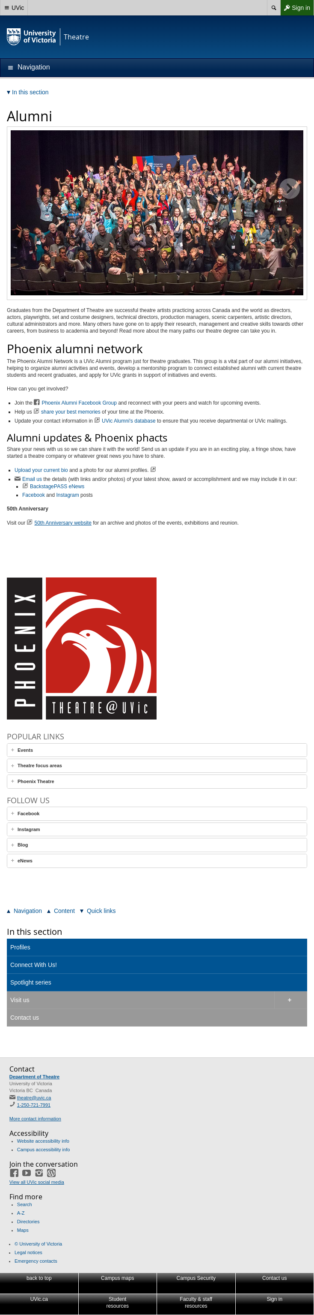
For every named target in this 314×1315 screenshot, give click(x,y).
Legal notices (28, 1252)
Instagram (67, 495)
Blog (23, 844)
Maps (23, 1230)
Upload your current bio (41, 470)
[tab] (157, 750)
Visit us (20, 1000)
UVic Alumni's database (128, 421)
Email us (32, 479)
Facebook (33, 495)
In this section (34, 931)
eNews (25, 860)
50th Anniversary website (62, 523)
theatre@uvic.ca (34, 1097)
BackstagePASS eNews (58, 486)
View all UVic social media (36, 1182)
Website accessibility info (43, 1141)
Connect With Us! (33, 964)
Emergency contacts (36, 1261)
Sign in (295, 7)
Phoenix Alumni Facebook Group (78, 403)
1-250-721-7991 (33, 1105)
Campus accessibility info (43, 1149)
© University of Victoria (38, 1243)
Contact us (24, 1017)
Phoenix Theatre (36, 781)
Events (25, 750)
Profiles (20, 947)
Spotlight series (30, 982)
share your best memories (71, 412)
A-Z (21, 1213)
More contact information (35, 1118)
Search (24, 1204)
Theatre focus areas (40, 765)
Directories (28, 1221)
